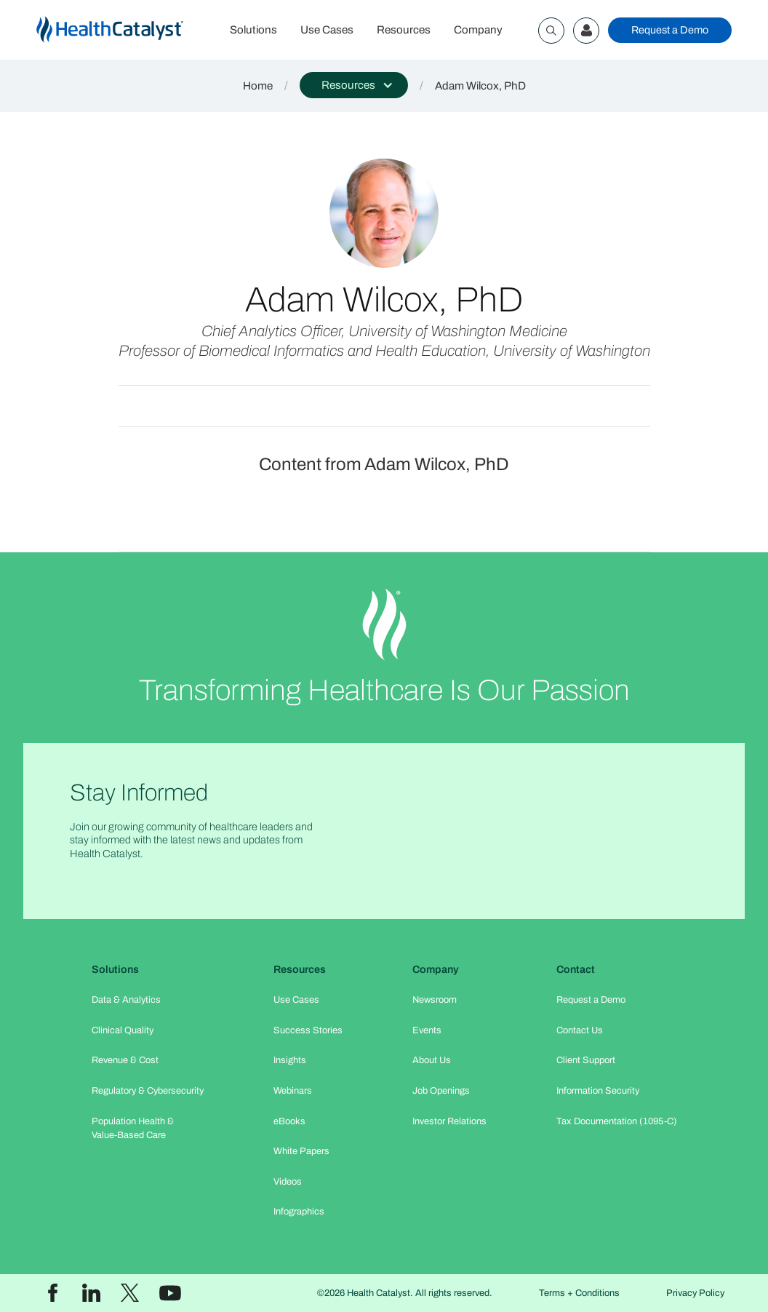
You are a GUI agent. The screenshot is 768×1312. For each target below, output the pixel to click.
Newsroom (434, 1000)
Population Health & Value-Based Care (133, 1128)
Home (258, 86)
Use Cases (326, 30)
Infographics (298, 1211)
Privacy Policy (695, 1293)
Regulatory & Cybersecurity (148, 1091)
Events (426, 1030)
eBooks (289, 1121)
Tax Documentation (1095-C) (616, 1121)
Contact (575, 969)
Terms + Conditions (579, 1293)
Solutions (253, 30)
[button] (354, 85)
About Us (431, 1060)
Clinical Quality (122, 1030)
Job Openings (441, 1091)
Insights (289, 1060)
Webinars (292, 1091)
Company (478, 30)
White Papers (301, 1151)
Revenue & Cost (125, 1060)
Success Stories (308, 1030)
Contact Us (579, 1030)
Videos (287, 1182)
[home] (127, 30)
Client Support (585, 1060)
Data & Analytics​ (126, 1000)
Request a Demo (669, 30)
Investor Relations (449, 1121)
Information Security (597, 1091)
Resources (404, 30)
